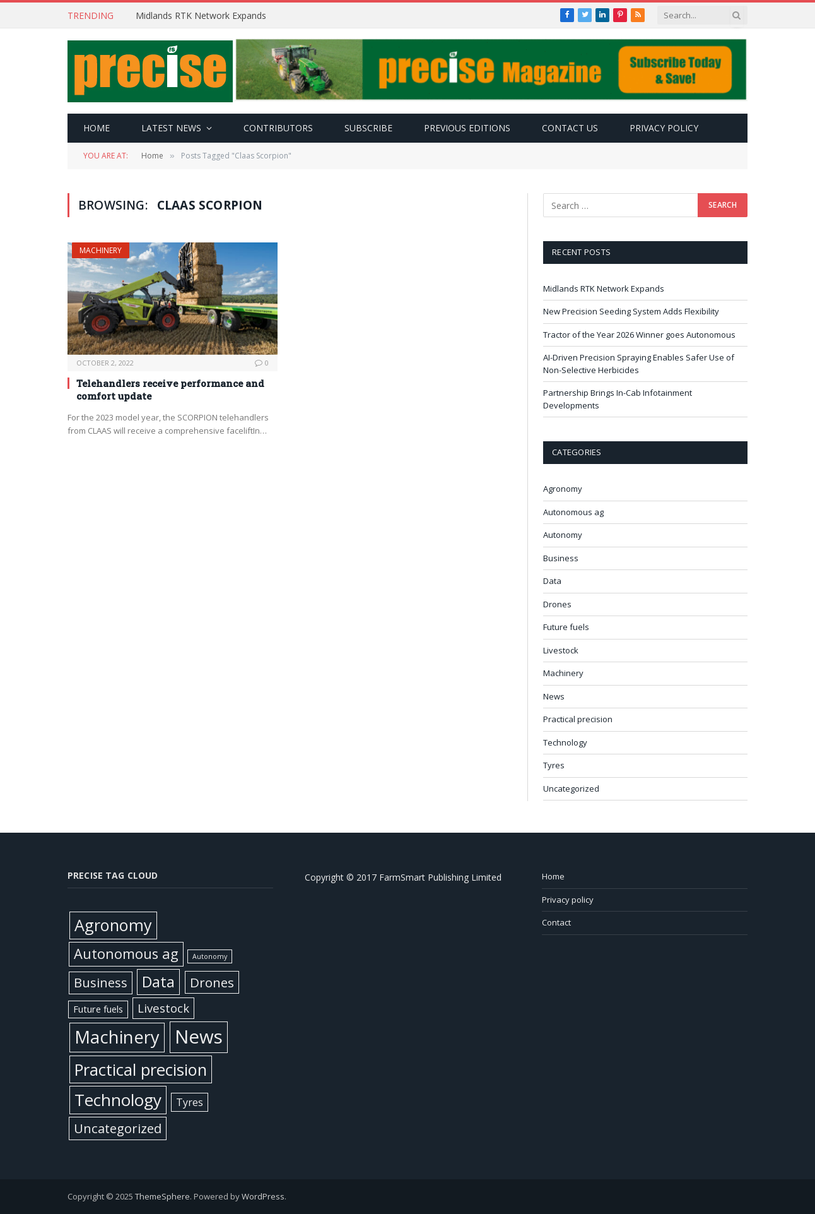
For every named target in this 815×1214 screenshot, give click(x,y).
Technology (565, 742)
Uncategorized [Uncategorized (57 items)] (117, 1128)
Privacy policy (664, 128)
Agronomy (562, 488)
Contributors (278, 128)
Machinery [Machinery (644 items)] (117, 1037)
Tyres (554, 765)
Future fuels (566, 627)
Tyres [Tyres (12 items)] (189, 1102)
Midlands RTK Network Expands (202, 15)
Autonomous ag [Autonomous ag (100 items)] (126, 953)
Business (560, 558)
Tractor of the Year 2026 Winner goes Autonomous (640, 334)
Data (552, 580)
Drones (557, 604)
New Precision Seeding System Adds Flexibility (632, 311)
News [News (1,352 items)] (199, 1036)
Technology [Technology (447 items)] (117, 1099)
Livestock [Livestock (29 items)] (163, 1008)
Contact (556, 922)
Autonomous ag (573, 512)
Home (96, 128)
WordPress (263, 1196)
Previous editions (467, 128)
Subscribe (368, 128)
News (554, 696)
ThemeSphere (162, 1196)
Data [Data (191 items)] (158, 982)
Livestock (560, 650)
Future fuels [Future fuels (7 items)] (98, 1009)
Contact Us (570, 128)
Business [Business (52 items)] (100, 982)
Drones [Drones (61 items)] (212, 982)
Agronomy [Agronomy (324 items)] (113, 925)
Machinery (100, 250)
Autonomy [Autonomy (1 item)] (209, 956)
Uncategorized (571, 788)
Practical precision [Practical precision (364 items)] (140, 1069)
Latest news (171, 128)
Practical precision (578, 719)
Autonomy (562, 534)
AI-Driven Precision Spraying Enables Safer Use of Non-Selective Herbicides (638, 364)
